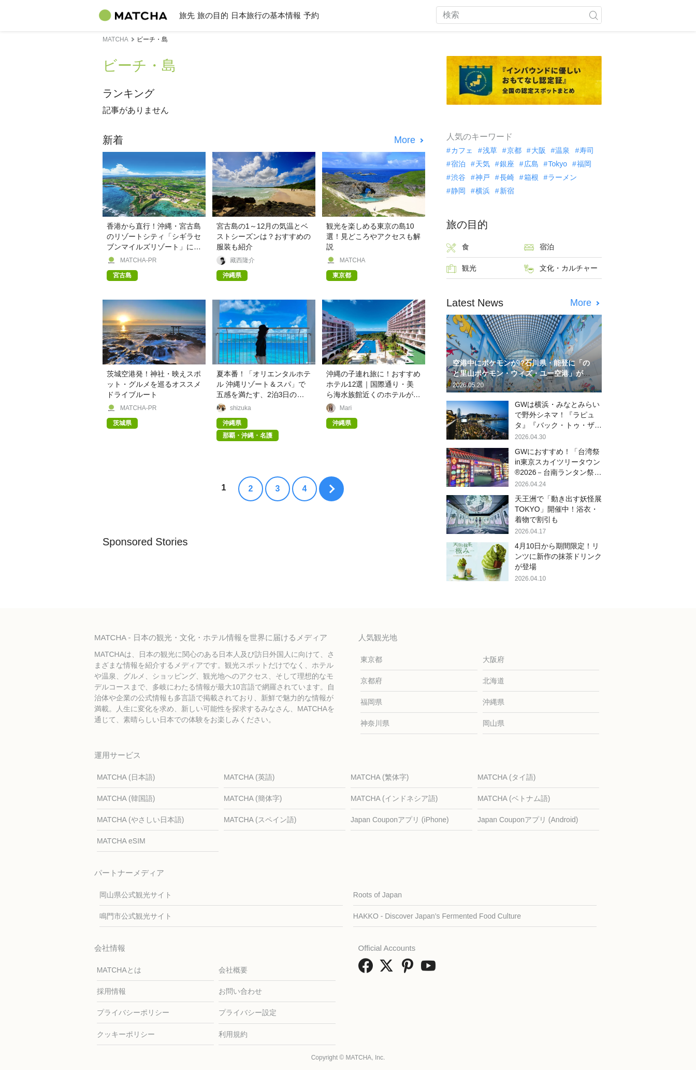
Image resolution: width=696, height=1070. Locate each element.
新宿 (507, 190)
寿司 (586, 150)
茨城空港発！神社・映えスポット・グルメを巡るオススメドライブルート (154, 384)
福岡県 (371, 702)
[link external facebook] (367, 969)
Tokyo (557, 163)
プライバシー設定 (248, 1012)
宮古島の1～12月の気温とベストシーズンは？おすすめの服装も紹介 (263, 236)
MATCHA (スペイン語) (260, 819)
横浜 (482, 190)
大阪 (538, 150)
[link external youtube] (430, 969)
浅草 (490, 150)
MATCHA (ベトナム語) (513, 798)
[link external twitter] (388, 969)
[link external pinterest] (409, 969)
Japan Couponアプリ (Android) (527, 819)
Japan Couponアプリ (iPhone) (400, 819)
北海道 (493, 681)
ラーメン (562, 177)
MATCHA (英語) (249, 777)
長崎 (507, 177)
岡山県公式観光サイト (135, 895)
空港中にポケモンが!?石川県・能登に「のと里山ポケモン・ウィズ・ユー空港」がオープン (521, 373)
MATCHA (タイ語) (506, 777)
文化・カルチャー (561, 269)
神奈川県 (374, 723)
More (406, 140)
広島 (531, 163)
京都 (514, 150)
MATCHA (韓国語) (126, 798)
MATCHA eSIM (121, 841)
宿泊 (458, 163)
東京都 (371, 659)
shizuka (240, 408)
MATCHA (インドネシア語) (394, 798)
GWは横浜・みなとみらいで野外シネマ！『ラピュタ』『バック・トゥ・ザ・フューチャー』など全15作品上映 (558, 425)
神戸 (482, 177)
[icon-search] (593, 15)
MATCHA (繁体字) (380, 777)
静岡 (458, 190)
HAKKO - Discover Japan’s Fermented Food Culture (437, 916)
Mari (346, 408)
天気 (482, 163)
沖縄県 (493, 702)
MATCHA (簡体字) (253, 798)
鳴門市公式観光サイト (135, 916)
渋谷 (458, 177)
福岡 (584, 163)
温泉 (562, 150)
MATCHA (353, 260)
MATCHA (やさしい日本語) (140, 819)
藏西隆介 (242, 260)
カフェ (462, 150)
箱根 (531, 177)
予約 (360, 15)
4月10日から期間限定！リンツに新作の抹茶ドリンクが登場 (558, 556)
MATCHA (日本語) (126, 777)
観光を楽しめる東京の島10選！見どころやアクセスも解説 (373, 236)
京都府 (371, 681)
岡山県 (493, 723)
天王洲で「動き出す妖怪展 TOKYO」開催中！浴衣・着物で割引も (558, 509)
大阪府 (493, 659)
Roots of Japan (377, 895)
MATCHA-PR (138, 260)
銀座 (507, 163)
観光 (461, 269)
